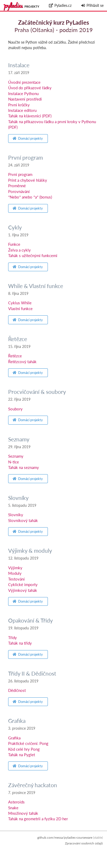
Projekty (31, 6)
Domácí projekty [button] (28, 138)
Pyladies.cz (60, 5)
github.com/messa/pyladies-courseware (64, 837)
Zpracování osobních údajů (84, 843)
